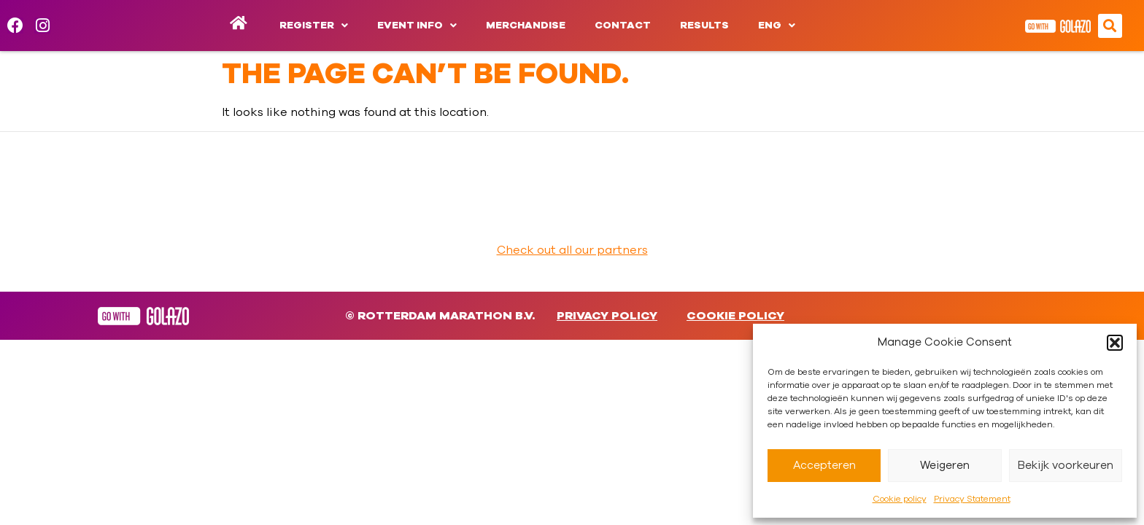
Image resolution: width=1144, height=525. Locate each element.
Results (704, 25)
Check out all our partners (572, 250)
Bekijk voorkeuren (1065, 465)
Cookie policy (900, 498)
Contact (623, 25)
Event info (417, 25)
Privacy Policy (607, 316)
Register (313, 25)
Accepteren (824, 465)
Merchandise (525, 25)
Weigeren (945, 465)
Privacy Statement (972, 498)
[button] (1115, 342)
